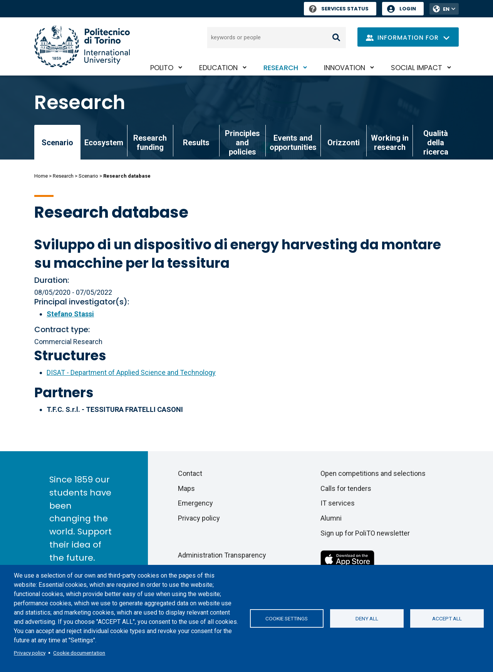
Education (218, 67)
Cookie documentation (79, 653)
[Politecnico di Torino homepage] (82, 46)
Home (41, 176)
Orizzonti (343, 142)
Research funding (150, 142)
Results (196, 142)
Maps (186, 488)
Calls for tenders (345, 488)
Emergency (195, 503)
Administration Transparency (222, 555)
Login (407, 8)
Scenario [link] (57, 142)
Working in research (390, 142)
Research (280, 67)
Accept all (447, 618)
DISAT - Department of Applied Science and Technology (131, 372)
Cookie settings (286, 618)
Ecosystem (103, 142)
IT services (337, 503)
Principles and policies (242, 142)
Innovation (344, 67)
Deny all (366, 618)
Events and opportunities (293, 142)
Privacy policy (29, 653)
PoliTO (161, 67)
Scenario (88, 176)
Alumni (331, 518)
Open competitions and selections (373, 473)
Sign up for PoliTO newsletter (365, 533)
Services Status (339, 8)
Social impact (416, 67)
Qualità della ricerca (435, 142)
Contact (190, 473)
